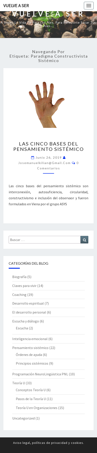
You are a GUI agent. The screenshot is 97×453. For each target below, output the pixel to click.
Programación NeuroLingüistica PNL (40, 374)
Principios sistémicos (32, 363)
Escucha (22, 328)
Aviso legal (21, 443)
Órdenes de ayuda (29, 354)
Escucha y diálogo (25, 321)
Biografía (19, 276)
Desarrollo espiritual (28, 303)
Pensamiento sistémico (30, 347)
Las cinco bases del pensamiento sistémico (48, 146)
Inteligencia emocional (30, 339)
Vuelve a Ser (16, 5)
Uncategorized (23, 418)
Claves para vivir (24, 285)
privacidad (59, 443)
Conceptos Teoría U (31, 390)
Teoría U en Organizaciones (36, 407)
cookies (77, 443)
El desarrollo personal (29, 312)
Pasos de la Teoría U (31, 399)
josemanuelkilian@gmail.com (44, 163)
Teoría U (18, 383)
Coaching (19, 294)
